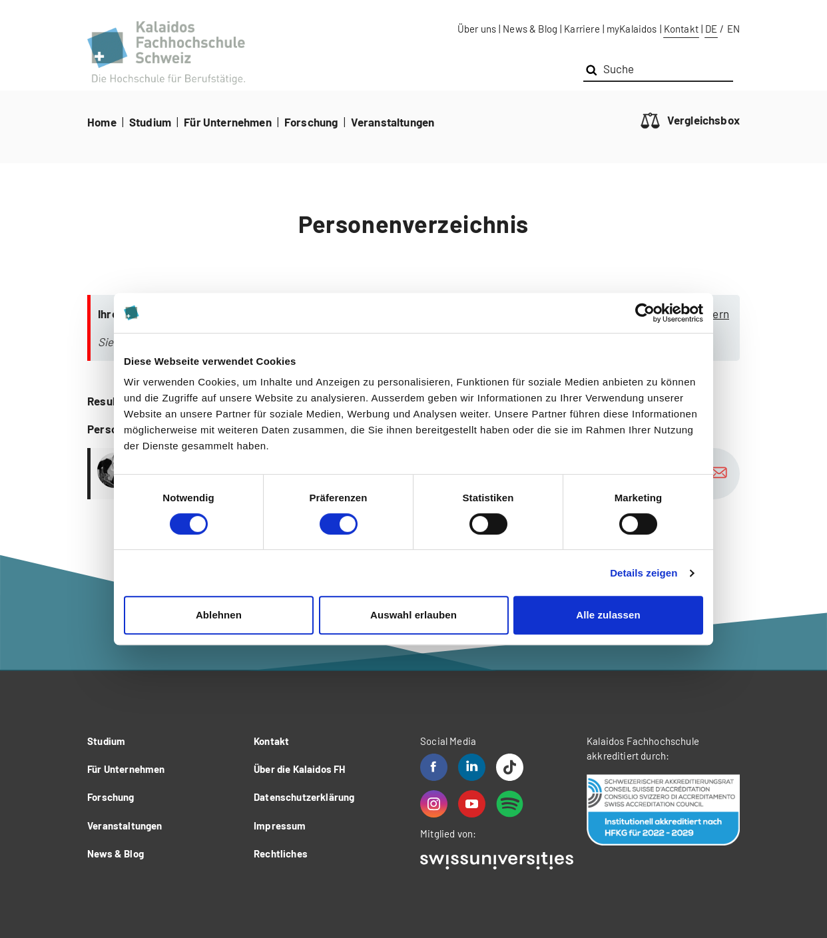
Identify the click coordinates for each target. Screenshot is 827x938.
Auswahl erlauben (413, 614)
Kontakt (681, 29)
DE (711, 29)
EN (733, 29)
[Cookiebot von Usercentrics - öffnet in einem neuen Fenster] (645, 313)
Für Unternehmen (228, 121)
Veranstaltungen (393, 121)
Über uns (476, 29)
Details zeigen (643, 573)
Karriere (581, 29)
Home (102, 121)
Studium (150, 121)
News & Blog (530, 29)
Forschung (311, 121)
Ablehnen (219, 614)
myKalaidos (632, 29)
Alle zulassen (608, 614)
